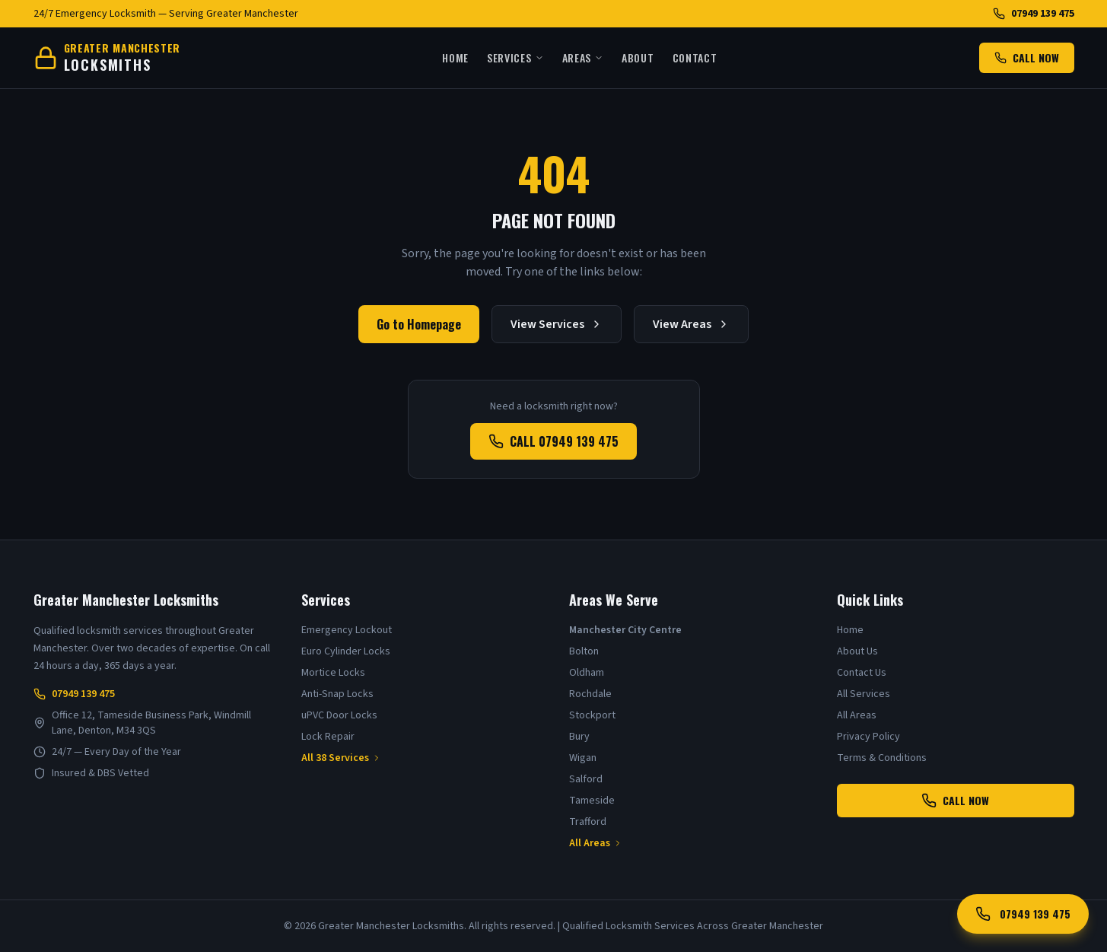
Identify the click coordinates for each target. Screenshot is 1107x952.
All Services (863, 694)
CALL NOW (1026, 57)
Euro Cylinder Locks (345, 651)
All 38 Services (341, 758)
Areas (583, 57)
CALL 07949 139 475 (553, 441)
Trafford (587, 821)
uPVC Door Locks (339, 715)
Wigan (582, 758)
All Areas (595, 843)
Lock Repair (328, 736)
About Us (857, 651)
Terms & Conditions (882, 758)
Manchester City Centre (625, 630)
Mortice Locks (333, 672)
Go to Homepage (419, 324)
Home (455, 57)
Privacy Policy (868, 736)
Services (515, 57)
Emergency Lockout (346, 630)
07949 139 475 (1033, 13)
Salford (586, 779)
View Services (557, 324)
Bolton (584, 651)
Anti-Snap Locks (337, 694)
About (638, 57)
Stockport (592, 715)
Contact (695, 57)
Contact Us (861, 672)
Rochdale (590, 694)
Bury (579, 736)
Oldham (586, 672)
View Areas (691, 324)
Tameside (592, 800)
